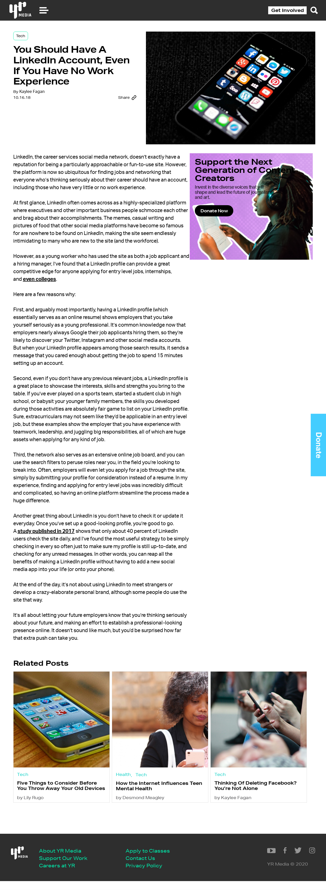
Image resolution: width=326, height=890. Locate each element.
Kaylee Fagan (44, 121)
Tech (32, 41)
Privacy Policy (148, 874)
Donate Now (239, 227)
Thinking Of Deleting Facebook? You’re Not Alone (252, 810)
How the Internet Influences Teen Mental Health (159, 811)
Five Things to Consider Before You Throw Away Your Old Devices (67, 813)
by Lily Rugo (43, 830)
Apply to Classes (152, 858)
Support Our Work (67, 866)
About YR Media (64, 858)
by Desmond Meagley (147, 830)
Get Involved (287, 10)
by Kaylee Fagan (234, 830)
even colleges (79, 297)
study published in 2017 (58, 556)
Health (130, 798)
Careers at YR (61, 874)
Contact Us (144, 866)
